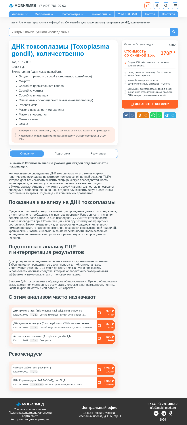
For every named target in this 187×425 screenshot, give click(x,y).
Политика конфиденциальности (30, 412)
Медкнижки (42, 14)
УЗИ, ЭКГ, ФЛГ (128, 14)
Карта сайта (30, 415)
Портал (150, 14)
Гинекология (99, 14)
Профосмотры (70, 14)
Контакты (168, 14)
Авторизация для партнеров (30, 419)
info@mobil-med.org (163, 407)
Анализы (18, 14)
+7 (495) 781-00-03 (52, 6)
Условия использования (30, 409)
